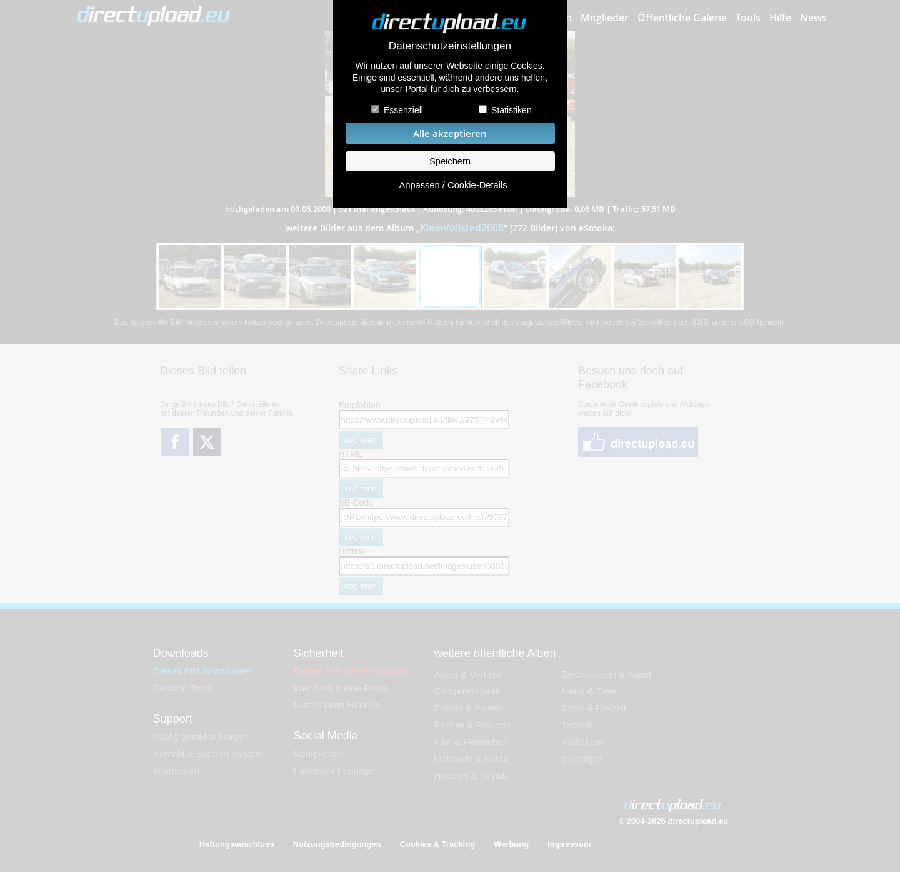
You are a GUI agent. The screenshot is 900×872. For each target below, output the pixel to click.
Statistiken (511, 110)
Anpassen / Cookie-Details (453, 185)
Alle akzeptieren (450, 133)
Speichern (450, 161)
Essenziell (403, 110)
